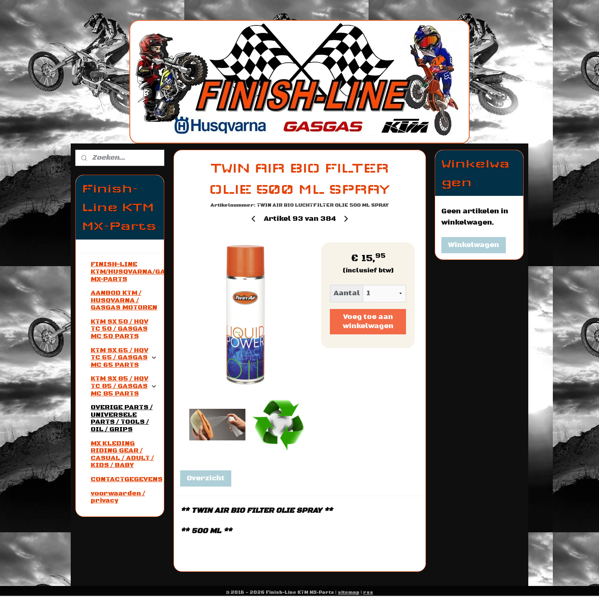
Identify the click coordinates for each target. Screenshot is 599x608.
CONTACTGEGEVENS (127, 479)
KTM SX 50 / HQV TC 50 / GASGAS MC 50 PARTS (120, 328)
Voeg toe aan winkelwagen (367, 321)
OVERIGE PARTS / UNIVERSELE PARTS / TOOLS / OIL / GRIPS (122, 418)
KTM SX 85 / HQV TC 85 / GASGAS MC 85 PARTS (124, 385)
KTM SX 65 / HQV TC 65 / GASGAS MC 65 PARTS (124, 357)
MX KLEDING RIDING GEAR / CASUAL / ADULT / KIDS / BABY (122, 454)
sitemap (348, 593)
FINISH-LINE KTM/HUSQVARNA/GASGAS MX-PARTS (127, 271)
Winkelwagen (473, 245)
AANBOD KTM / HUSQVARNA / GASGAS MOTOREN (124, 300)
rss (368, 593)
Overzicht (205, 478)
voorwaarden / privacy (118, 497)
